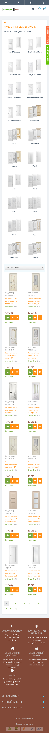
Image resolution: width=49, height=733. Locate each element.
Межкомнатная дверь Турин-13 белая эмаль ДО (34, 573)
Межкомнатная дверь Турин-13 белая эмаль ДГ (11, 573)
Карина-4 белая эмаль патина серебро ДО (34, 410)
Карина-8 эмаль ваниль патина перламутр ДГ (11, 464)
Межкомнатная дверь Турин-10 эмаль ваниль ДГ (11, 519)
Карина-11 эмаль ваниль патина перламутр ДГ (11, 301)
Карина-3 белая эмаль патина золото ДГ (11, 355)
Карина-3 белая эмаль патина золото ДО (34, 355)
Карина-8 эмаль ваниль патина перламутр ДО (34, 464)
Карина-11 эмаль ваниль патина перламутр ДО (34, 301)
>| (16, 608)
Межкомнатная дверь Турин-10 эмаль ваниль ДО (34, 519)
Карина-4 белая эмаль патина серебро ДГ (11, 410)
